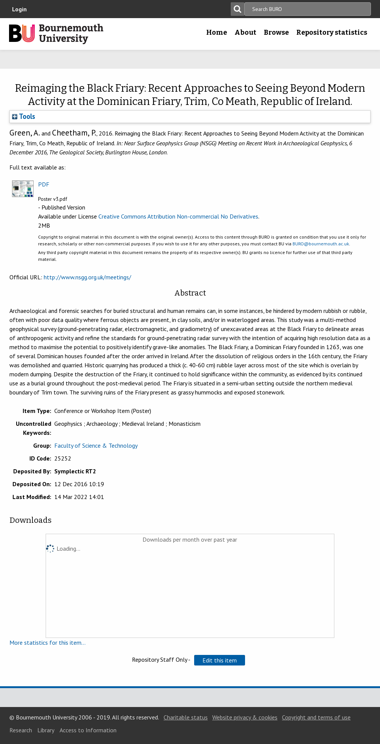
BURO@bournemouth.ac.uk (321, 243)
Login (19, 9)
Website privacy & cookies (244, 717)
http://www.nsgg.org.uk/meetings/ (87, 277)
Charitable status (186, 717)
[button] (219, 660)
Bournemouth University (56, 34)
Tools (23, 116)
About (245, 32)
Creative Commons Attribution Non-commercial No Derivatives (178, 216)
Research (20, 730)
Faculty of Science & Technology (96, 445)
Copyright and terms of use (316, 717)
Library (45, 730)
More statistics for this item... (47, 642)
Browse (276, 32)
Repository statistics (331, 32)
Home (216, 32)
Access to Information (88, 730)
